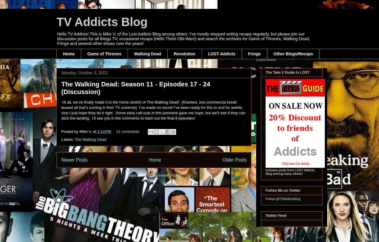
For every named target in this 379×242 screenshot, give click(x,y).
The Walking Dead (90, 139)
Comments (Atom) (165, 175)
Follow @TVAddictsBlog (283, 199)
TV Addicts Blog (102, 21)
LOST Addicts (221, 53)
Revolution (184, 53)
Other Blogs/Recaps (293, 53)
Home (69, 53)
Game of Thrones (104, 53)
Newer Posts (74, 159)
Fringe (254, 53)
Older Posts (235, 159)
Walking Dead (147, 53)
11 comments (127, 131)
